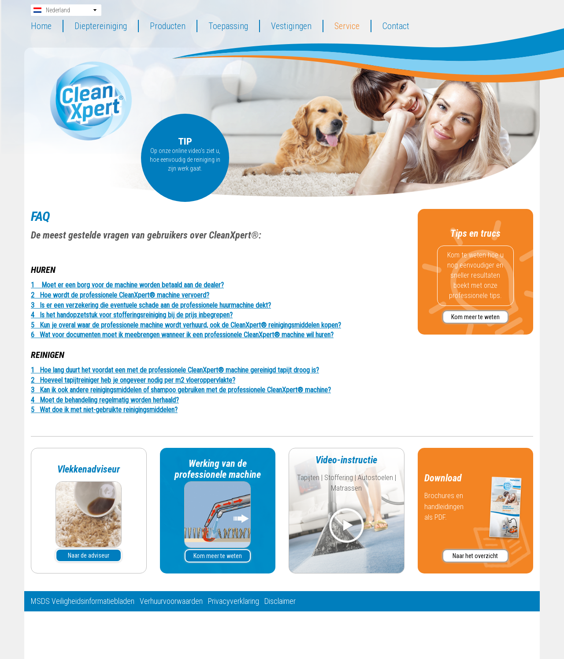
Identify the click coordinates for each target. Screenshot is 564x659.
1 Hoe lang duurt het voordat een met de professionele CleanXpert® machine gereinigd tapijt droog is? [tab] (175, 370)
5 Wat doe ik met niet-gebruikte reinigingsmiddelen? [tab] (104, 410)
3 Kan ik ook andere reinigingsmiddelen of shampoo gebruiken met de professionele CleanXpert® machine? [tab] (181, 390)
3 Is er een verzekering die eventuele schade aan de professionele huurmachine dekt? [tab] (151, 305)
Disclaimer (280, 601)
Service (347, 26)
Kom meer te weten (475, 316)
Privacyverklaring (233, 601)
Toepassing (228, 26)
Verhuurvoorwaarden (171, 601)
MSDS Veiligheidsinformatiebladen (82, 601)
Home (41, 26)
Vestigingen (291, 26)
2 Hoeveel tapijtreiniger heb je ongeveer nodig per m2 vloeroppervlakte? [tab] (133, 380)
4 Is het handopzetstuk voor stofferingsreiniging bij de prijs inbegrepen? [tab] (132, 315)
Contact (395, 26)
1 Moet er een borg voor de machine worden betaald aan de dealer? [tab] (127, 285)
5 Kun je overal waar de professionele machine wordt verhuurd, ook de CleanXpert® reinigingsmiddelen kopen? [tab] (186, 325)
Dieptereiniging (100, 26)
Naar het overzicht (475, 555)
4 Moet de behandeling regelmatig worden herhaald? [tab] (105, 400)
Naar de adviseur (88, 555)
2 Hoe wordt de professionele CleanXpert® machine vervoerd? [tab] (120, 295)
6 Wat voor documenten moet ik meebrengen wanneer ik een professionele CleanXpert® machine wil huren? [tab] (182, 335)
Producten (168, 26)
